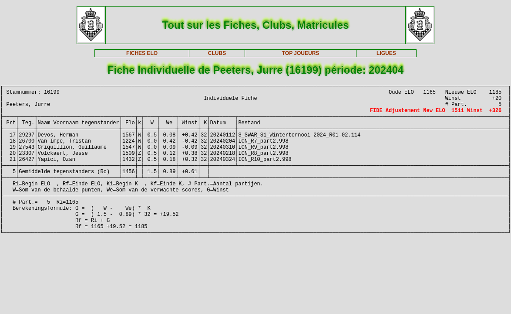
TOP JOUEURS (300, 53)
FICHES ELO (142, 53)
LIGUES (386, 53)
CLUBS (217, 53)
